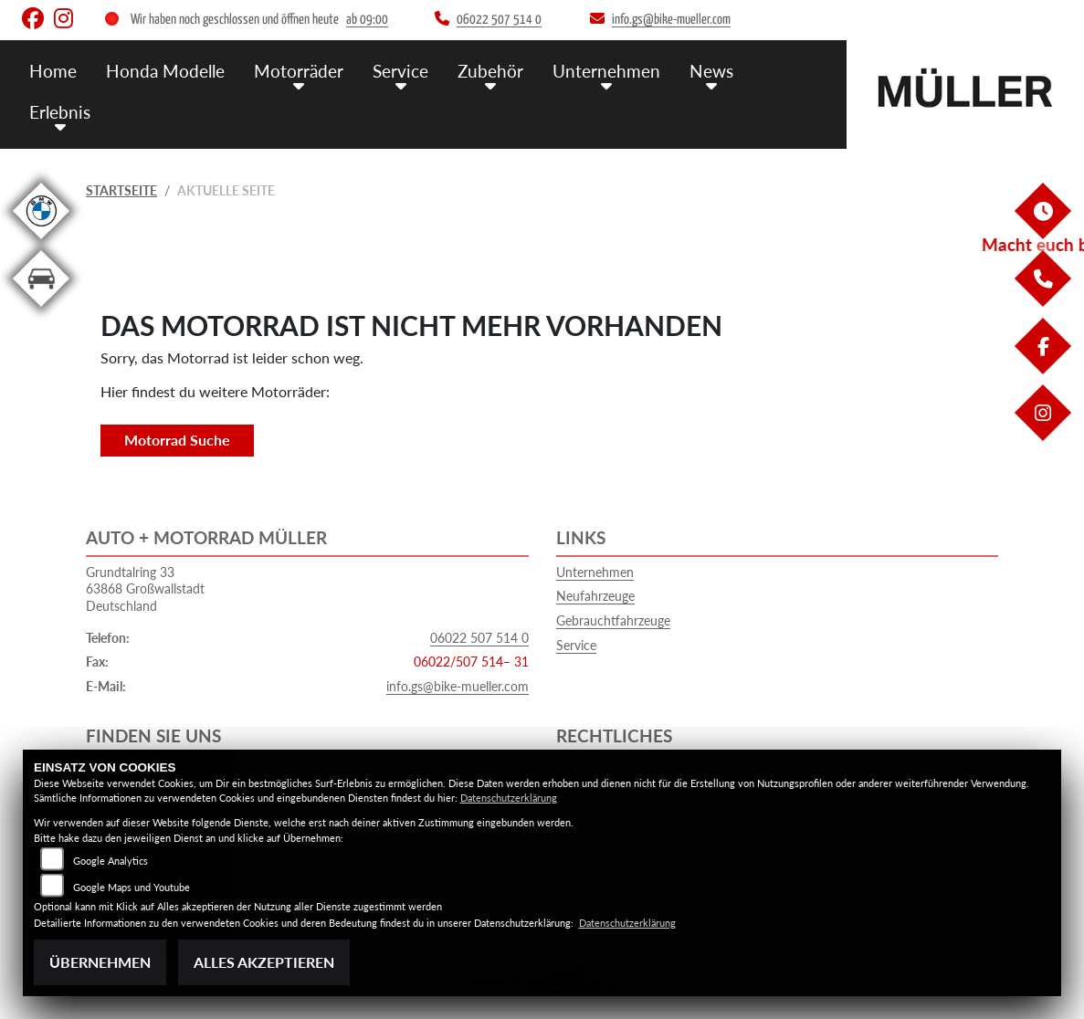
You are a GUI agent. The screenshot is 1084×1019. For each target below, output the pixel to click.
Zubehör (490, 70)
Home (53, 70)
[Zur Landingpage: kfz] (41, 310)
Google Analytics (110, 861)
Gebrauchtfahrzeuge (613, 620)
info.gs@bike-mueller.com (457, 686)
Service (400, 70)
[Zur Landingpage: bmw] (41, 242)
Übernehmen (100, 962)
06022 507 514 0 (479, 638)
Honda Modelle (165, 70)
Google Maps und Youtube (131, 887)
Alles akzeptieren (264, 962)
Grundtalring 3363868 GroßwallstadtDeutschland (145, 589)
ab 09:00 (367, 19)
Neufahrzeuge (595, 596)
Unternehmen (606, 70)
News (711, 70)
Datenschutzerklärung (508, 798)
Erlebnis (59, 111)
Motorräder (298, 70)
